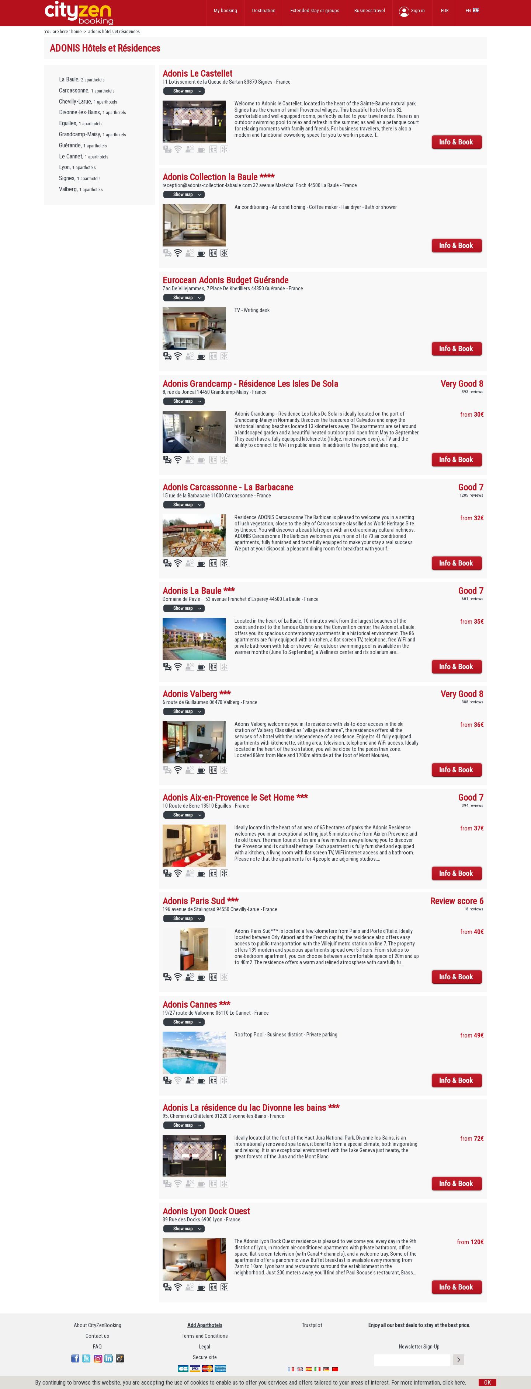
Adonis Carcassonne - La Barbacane (228, 487)
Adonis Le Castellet (197, 73)
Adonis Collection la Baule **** (218, 177)
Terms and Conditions (205, 1336)
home (76, 31)
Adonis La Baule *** (199, 590)
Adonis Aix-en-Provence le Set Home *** (235, 797)
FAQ (97, 1347)
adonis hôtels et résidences (114, 31)
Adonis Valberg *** (196, 694)
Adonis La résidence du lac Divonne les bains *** (251, 1107)
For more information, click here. (428, 1382)
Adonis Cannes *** (196, 1004)
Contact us (97, 1336)
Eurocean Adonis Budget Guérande (225, 280)
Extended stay (315, 10)
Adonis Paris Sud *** (200, 901)
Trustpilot (312, 1325)
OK (487, 1382)
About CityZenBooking (97, 1325)
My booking (225, 10)
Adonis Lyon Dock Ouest (206, 1211)
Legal (204, 1347)
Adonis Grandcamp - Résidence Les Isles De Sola (250, 383)
